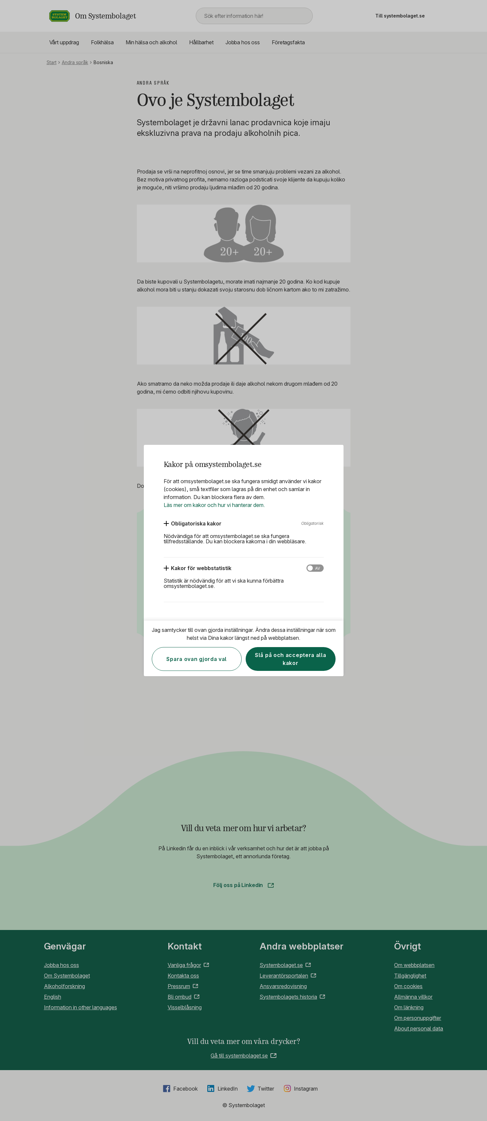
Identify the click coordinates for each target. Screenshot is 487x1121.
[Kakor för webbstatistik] (197, 568)
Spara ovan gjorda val (196, 659)
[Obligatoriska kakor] (193, 523)
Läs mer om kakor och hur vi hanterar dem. (214, 505)
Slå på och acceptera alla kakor (290, 659)
